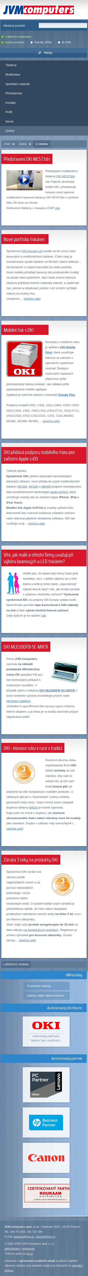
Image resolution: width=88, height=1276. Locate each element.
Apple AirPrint (59, 492)
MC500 (33, 486)
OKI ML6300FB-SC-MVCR (26, 647)
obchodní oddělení (18, 701)
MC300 (22, 486)
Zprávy (10, 130)
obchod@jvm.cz (45, 1236)
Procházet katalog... (40, 986)
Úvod (7, 144)
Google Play (66, 394)
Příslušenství (13, 93)
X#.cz (29, 1253)
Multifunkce (12, 74)
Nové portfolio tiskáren (24, 239)
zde (57, 208)
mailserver (28, 1248)
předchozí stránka (16, 964)
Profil (8, 112)
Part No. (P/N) (40, 42)
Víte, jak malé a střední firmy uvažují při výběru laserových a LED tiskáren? (38, 558)
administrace (12, 1248)
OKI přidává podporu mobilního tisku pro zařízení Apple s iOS (39, 455)
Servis (9, 121)
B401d (33, 807)
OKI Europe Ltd (32, 251)
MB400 (46, 486)
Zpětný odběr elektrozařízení (45, 995)
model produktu (12, 42)
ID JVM (64, 42)
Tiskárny (11, 65)
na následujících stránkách (40, 930)
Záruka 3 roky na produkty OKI (31, 860)
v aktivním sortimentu (16, 36)
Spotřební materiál (17, 84)
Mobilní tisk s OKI (19, 330)
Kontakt (10, 102)
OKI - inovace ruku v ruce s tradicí (33, 748)
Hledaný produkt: (14, 25)
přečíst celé (31, 298)
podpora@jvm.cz (24, 1236)
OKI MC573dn (65, 176)
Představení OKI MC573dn (27, 159)
